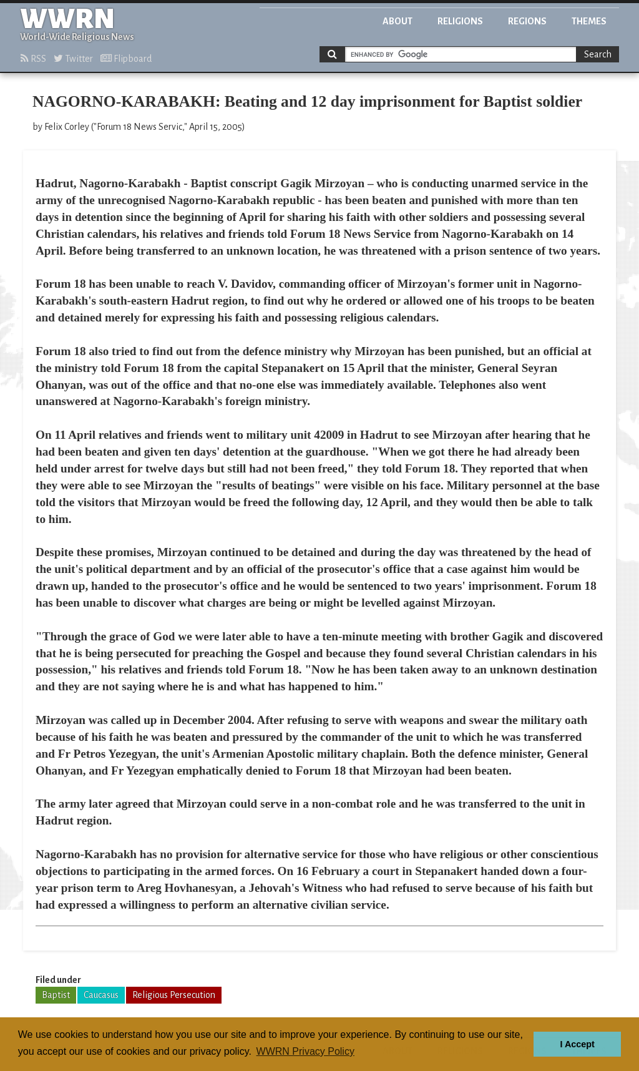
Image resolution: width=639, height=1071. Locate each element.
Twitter (73, 59)
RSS (33, 59)
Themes (589, 21)
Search (598, 54)
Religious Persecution (173, 995)
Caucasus (101, 995)
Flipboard (126, 59)
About (397, 21)
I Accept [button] (577, 1044)
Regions (527, 21)
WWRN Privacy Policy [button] (305, 1051)
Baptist (56, 995)
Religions (460, 21)
